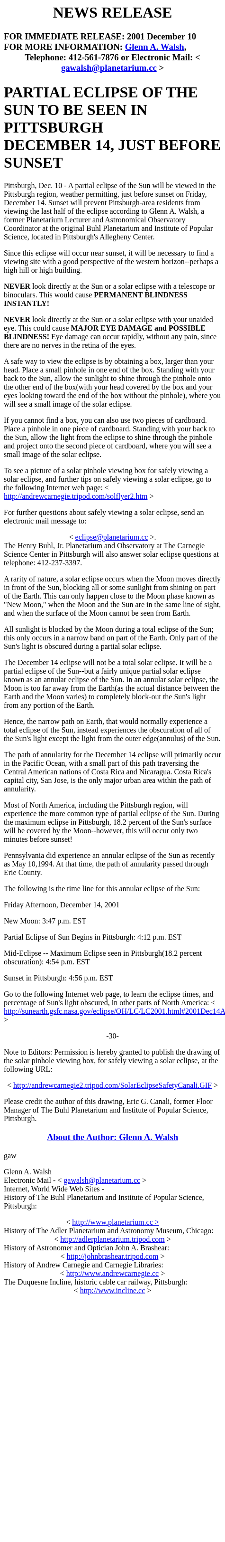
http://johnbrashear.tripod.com (113, 1256)
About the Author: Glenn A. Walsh (112, 1137)
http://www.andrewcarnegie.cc (112, 1273)
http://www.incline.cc (112, 1290)
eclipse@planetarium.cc (111, 537)
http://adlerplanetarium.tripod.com (112, 1239)
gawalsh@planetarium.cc (109, 68)
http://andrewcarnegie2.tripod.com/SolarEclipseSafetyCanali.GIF (112, 1085)
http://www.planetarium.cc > (115, 1222)
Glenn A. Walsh (154, 47)
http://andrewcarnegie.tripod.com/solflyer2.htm (75, 496)
